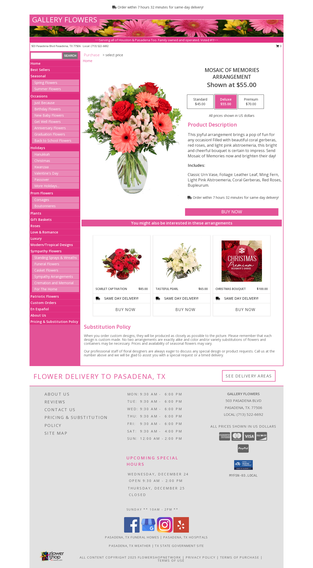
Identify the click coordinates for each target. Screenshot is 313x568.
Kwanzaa (41, 167)
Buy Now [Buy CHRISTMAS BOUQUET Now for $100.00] (245, 309)
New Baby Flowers (49, 115)
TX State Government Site (179, 546)
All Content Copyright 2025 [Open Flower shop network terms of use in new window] (108, 557)
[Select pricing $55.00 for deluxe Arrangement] (226, 102)
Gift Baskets (41, 219)
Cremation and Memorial (54, 282)
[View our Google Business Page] (148, 531)
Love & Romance (44, 232)
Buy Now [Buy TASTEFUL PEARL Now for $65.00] (185, 309)
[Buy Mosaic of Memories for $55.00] (231, 212)
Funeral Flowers (46, 264)
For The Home (45, 289)
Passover (41, 179)
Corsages (41, 199)
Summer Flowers (47, 89)
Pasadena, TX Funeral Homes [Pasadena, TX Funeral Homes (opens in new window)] (132, 537)
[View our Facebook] (132, 531)
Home (35, 63)
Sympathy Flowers (45, 251)
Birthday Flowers (47, 109)
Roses (35, 226)
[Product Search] (46, 56)
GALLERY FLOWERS (64, 19)
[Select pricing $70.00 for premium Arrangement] (251, 102)
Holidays (37, 147)
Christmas (42, 160)
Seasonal (38, 76)
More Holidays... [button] (46, 186)
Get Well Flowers (47, 121)
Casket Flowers (46, 270)
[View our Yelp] (181, 531)
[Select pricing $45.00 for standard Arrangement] (200, 102)
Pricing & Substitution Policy (54, 321)
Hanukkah (42, 154)
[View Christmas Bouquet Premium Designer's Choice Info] (242, 261)
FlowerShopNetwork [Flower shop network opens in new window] (159, 557)
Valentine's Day (46, 173)
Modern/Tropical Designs (51, 244)
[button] (243, 465)
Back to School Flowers (52, 140)
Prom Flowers (41, 193)
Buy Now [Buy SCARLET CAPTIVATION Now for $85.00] (125, 309)
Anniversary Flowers (50, 128)
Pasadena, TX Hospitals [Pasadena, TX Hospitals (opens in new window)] (185, 537)
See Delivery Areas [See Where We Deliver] (249, 376)
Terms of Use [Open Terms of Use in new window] (171, 560)
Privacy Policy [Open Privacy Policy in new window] (201, 557)
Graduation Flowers (49, 134)
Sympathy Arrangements (53, 276)
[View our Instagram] (164, 531)
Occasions (38, 96)
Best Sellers (40, 69)
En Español (39, 309)
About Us (38, 315)
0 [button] (279, 46)
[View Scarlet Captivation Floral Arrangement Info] (122, 261)
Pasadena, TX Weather (130, 546)
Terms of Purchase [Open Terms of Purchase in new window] (239, 557)
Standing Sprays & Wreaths (55, 257)
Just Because (44, 102)
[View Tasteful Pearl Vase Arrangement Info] (182, 261)
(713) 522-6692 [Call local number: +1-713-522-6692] (100, 46)
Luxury (36, 238)
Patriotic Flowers (44, 296)
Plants (35, 213)
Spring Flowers (45, 82)
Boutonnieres (45, 206)
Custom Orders (43, 302)
